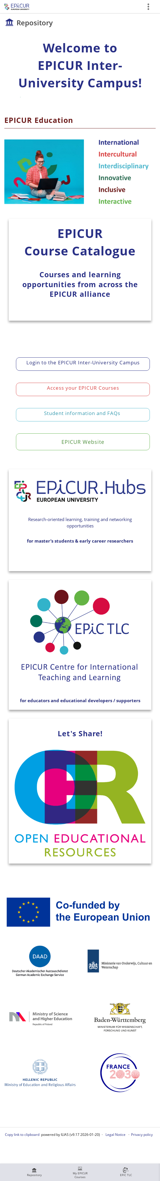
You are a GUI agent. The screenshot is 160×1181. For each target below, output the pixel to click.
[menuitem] (34, 1172)
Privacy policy (142, 1134)
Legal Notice (116, 1134)
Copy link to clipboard (22, 1134)
